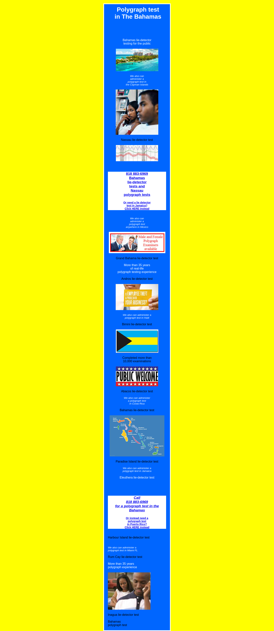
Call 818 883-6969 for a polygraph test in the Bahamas (137, 504)
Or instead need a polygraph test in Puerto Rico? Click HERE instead (137, 523)
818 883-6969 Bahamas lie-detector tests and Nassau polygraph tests (137, 184)
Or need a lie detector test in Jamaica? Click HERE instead (137, 205)
